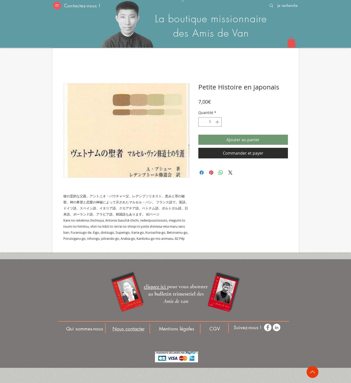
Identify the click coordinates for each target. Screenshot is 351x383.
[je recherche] (287, 5)
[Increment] (217, 121)
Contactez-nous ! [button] (82, 6)
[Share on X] (230, 173)
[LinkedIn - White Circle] (276, 327)
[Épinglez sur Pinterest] (211, 173)
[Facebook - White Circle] (268, 327)
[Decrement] (202, 121)
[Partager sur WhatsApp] (221, 173)
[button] (57, 5)
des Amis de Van (211, 33)
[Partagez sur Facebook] (202, 173)
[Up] (312, 372)
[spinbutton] (209, 121)
